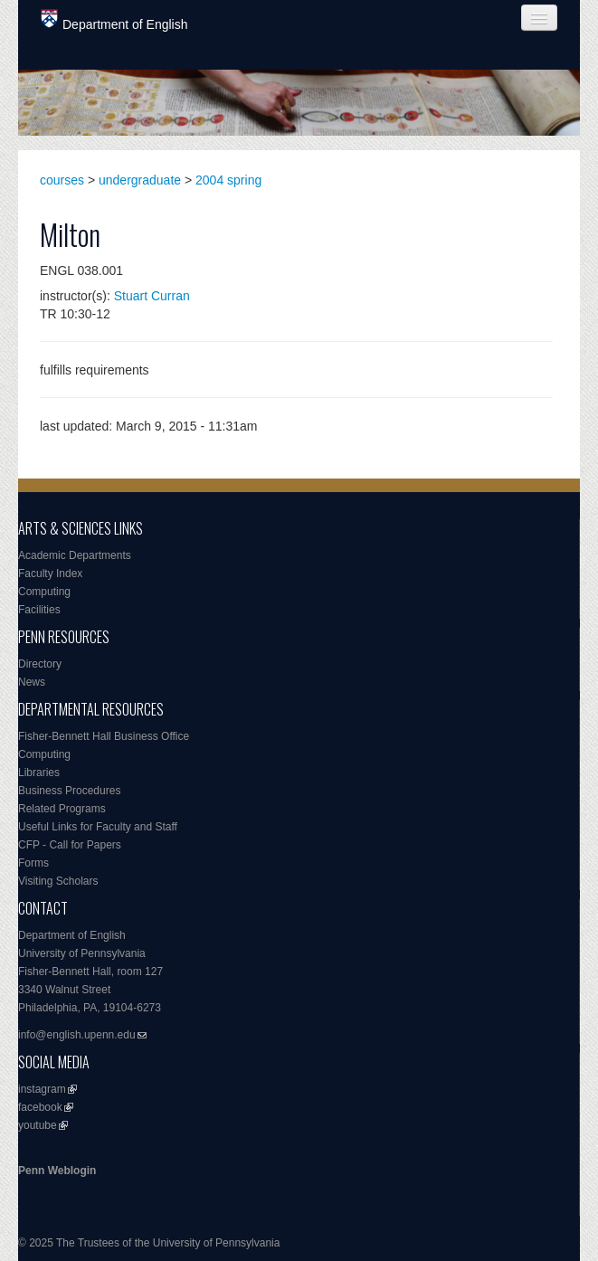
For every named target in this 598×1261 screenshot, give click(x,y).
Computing (44, 591)
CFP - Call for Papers (69, 845)
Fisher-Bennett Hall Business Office (103, 736)
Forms (33, 863)
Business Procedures (69, 790)
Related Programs (62, 808)
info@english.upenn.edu (77, 1035)
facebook (40, 1107)
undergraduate (140, 180)
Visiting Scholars (58, 881)
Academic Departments (74, 555)
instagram (42, 1089)
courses (62, 180)
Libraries (39, 772)
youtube (37, 1125)
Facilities (39, 609)
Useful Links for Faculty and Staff (97, 826)
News (31, 682)
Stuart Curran (152, 296)
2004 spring (228, 180)
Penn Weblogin (57, 1170)
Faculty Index (50, 573)
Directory (40, 664)
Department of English (114, 20)
